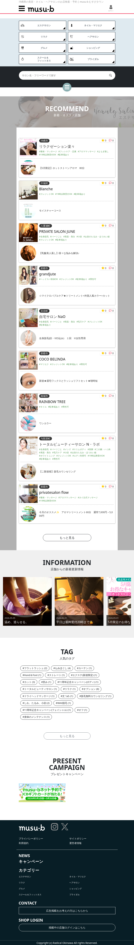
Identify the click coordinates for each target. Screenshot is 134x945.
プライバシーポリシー (31, 838)
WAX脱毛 (62, 703)
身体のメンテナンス (35, 717)
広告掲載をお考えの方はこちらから (67, 910)
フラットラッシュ (34, 668)
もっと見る (67, 538)
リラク (68, 689)
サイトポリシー (77, 838)
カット (27, 682)
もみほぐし (61, 668)
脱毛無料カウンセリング (94, 696)
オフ (81, 710)
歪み (45, 682)
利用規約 (23, 843)
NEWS (24, 855)
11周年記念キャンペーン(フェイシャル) (45, 710)
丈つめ (66, 696)
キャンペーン (31, 861)
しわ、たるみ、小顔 (35, 703)
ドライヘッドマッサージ (37, 696)
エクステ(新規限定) (83, 675)
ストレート (55, 675)
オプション (89, 689)
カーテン (83, 668)
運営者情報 (75, 843)
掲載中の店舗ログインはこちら (67, 927)
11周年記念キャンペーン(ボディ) (77, 682)
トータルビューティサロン (38, 689)
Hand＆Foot (31, 675)
